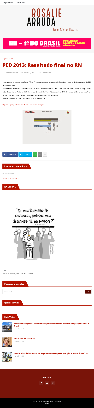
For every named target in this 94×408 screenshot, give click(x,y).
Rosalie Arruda (47, 401)
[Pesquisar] (44, 292)
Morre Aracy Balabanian (24, 338)
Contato (21, 2)
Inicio (47, 404)
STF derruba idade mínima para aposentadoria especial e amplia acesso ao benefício (51, 353)
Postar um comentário (10, 178)
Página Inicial (8, 2)
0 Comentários (45, 73)
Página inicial (7, 58)
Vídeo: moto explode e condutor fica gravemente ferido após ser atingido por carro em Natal (51, 324)
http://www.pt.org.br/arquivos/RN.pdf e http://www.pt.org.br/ (23, 105)
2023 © (58, 401)
